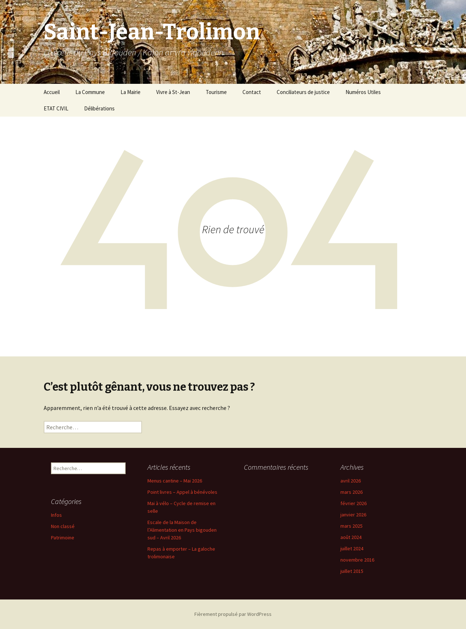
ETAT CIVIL (56, 108)
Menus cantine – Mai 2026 (174, 480)
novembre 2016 (357, 559)
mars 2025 (351, 526)
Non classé (63, 526)
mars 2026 (351, 492)
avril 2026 (350, 480)
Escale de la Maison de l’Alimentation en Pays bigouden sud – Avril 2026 (182, 530)
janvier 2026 (353, 514)
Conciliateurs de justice (303, 92)
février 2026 (353, 503)
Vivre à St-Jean (173, 92)
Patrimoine (62, 537)
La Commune (90, 92)
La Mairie (131, 92)
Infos (56, 515)
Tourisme (216, 92)
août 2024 (351, 537)
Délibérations (99, 108)
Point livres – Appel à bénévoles (182, 492)
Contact (251, 92)
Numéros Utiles (363, 92)
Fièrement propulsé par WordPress (233, 614)
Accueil (52, 92)
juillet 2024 (351, 548)
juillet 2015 (351, 571)
